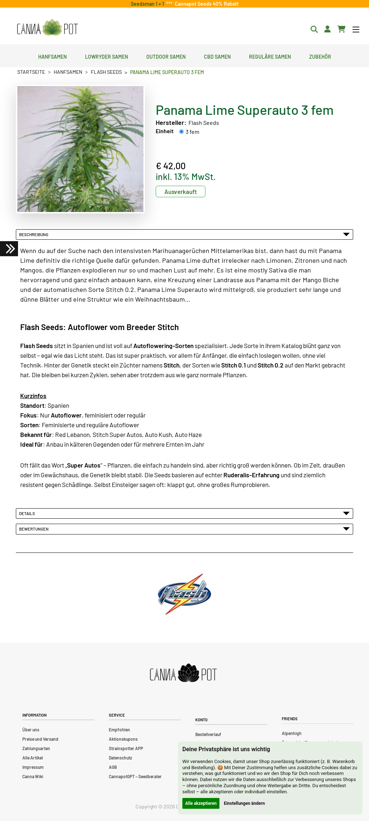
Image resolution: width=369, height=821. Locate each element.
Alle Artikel (32, 757)
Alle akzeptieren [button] (201, 803)
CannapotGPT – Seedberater (135, 776)
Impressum (33, 767)
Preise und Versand (40, 739)
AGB (113, 767)
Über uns (30, 729)
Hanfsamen (52, 55)
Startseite (31, 72)
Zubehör (320, 55)
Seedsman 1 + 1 (148, 4)
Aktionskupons (123, 739)
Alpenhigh (292, 733)
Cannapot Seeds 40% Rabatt (206, 4)
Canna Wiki (32, 776)
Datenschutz (120, 757)
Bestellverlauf (208, 734)
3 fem (192, 131)
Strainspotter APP (126, 748)
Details (184, 513)
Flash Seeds (106, 72)
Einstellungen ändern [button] (244, 803)
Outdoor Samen (166, 55)
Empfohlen (119, 729)
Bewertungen (184, 528)
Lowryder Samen (106, 55)
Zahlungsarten (36, 748)
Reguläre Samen (270, 55)
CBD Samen (217, 55)
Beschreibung (184, 234)
